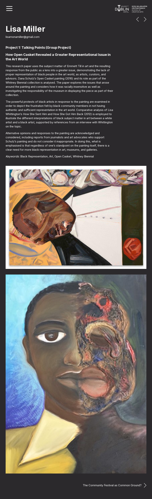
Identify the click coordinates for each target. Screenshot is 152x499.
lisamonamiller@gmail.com (22, 37)
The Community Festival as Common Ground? (112, 485)
